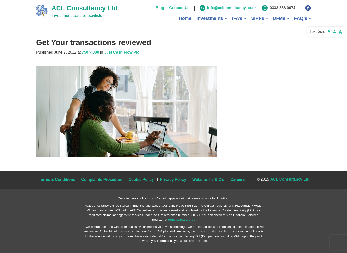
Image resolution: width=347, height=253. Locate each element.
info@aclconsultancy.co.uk (232, 8)
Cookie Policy (141, 180)
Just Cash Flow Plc (121, 52)
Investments (211, 18)
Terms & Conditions (57, 180)
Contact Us (179, 8)
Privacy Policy (173, 180)
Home (185, 18)
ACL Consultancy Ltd (85, 8)
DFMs (281, 18)
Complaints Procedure (101, 180)
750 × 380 (90, 52)
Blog (160, 8)
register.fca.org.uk (181, 219)
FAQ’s (302, 18)
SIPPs (259, 18)
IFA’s (239, 18)
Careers (237, 180)
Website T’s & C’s (208, 180)
